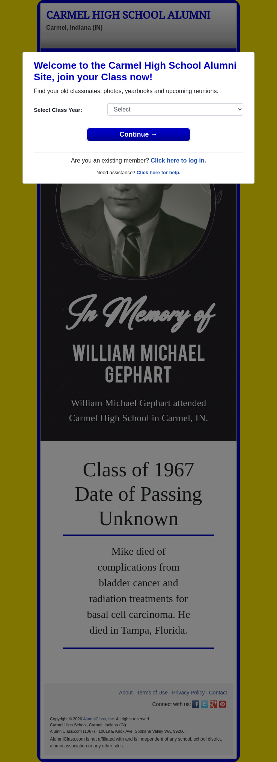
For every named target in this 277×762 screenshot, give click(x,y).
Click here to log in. (178, 160)
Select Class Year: (58, 110)
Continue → (139, 134)
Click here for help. (159, 172)
